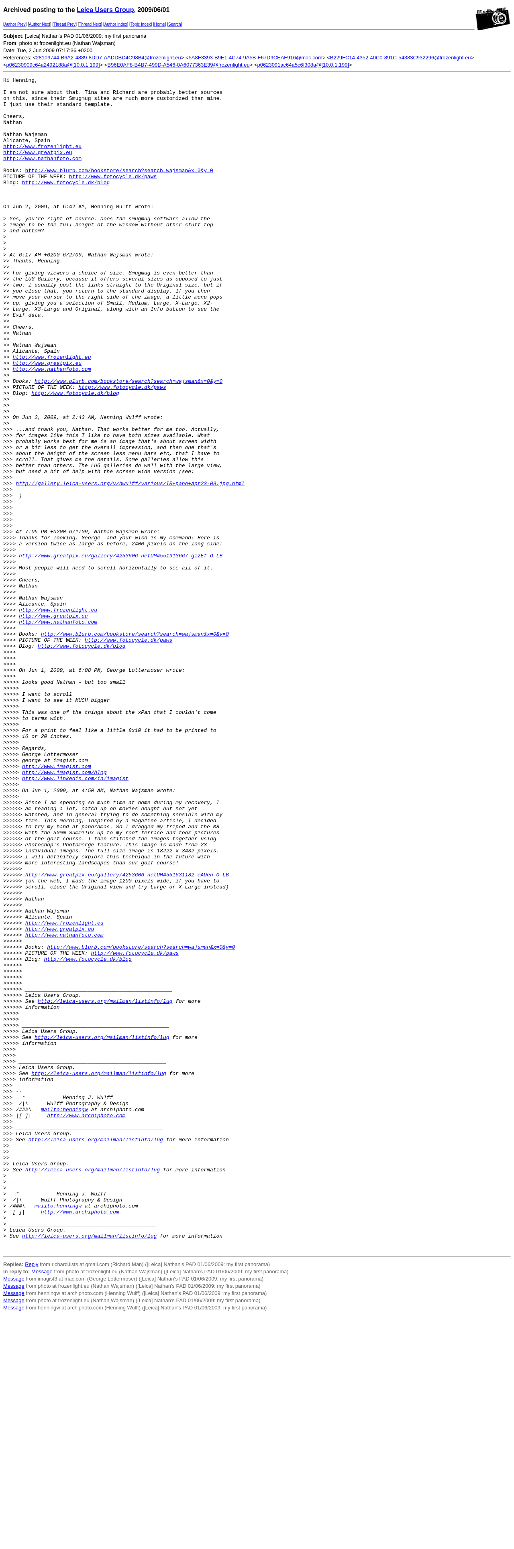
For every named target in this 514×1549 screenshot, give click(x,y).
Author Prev (15, 24)
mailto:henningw (64, 1316)
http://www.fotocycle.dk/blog (66, 203)
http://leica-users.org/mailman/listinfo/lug (105, 1186)
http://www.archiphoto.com (86, 1323)
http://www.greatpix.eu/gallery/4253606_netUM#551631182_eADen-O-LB (127, 1034)
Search (174, 24)
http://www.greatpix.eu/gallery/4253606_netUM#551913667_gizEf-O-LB (120, 651)
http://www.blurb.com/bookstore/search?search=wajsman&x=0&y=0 (119, 189)
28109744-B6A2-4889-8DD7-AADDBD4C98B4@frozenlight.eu (108, 58)
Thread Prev (64, 24)
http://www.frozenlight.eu (42, 160)
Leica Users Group (105, 9)
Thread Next (90, 24)
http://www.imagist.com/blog (64, 911)
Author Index (115, 24)
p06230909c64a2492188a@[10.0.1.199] (53, 65)
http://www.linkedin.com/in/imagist (75, 919)
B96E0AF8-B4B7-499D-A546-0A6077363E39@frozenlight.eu (178, 65)
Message (42, 1506)
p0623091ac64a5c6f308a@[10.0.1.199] (303, 65)
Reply (31, 1499)
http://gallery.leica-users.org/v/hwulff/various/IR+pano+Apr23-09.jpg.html (130, 565)
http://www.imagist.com (56, 904)
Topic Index (141, 24)
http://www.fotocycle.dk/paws (113, 196)
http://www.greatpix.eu (37, 167)
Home (159, 24)
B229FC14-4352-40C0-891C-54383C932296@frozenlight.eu (400, 58)
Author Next (39, 24)
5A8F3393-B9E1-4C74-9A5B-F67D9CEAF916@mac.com (255, 58)
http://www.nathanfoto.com (42, 175)
